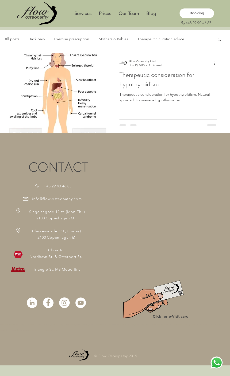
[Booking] (197, 13)
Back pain (37, 39)
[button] (219, 39)
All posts (12, 39)
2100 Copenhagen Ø (56, 237)
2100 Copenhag (45, 218)
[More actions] (216, 63)
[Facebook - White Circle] (48, 302)
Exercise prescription (71, 39)
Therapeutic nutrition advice (161, 39)
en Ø (76, 218)
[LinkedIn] (32, 302)
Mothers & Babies (113, 39)
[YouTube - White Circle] (80, 302)
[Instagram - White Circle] (64, 302)
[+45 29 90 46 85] (197, 23)
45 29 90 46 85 (59, 186)
